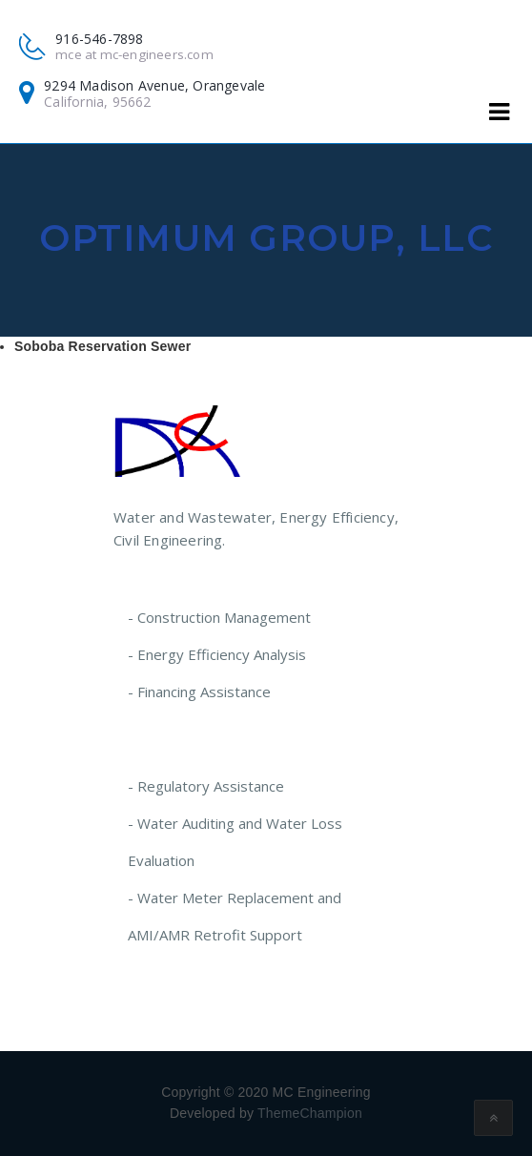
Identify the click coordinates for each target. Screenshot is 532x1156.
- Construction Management (219, 617)
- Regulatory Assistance (206, 785)
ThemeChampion (309, 1113)
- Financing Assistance (199, 691)
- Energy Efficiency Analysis (217, 654)
